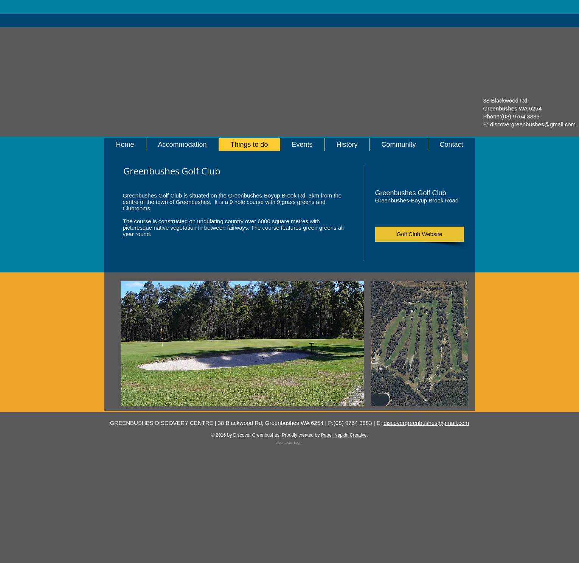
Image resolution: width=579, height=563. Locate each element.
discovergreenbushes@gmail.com (533, 124)
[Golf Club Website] (419, 234)
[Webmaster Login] (289, 442)
